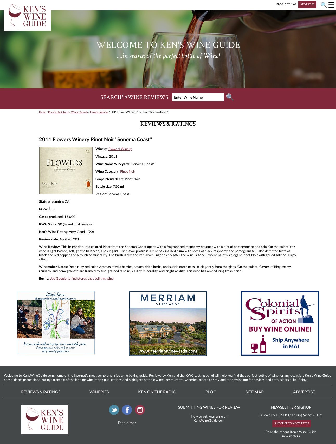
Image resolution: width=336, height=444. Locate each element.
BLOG (279, 4)
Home (42, 111)
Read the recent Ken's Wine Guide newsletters (291, 434)
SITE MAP (290, 4)
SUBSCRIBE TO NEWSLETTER (291, 423)
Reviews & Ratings (58, 111)
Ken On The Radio (157, 391)
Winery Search (79, 111)
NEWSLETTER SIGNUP (291, 407)
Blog (210, 391)
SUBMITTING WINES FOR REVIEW (209, 407)
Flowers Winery (99, 111)
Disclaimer (127, 422)
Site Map (254, 391)
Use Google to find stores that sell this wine (81, 278)
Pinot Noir (127, 171)
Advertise (304, 391)
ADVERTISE (307, 4)
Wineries (99, 391)
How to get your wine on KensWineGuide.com (209, 418)
